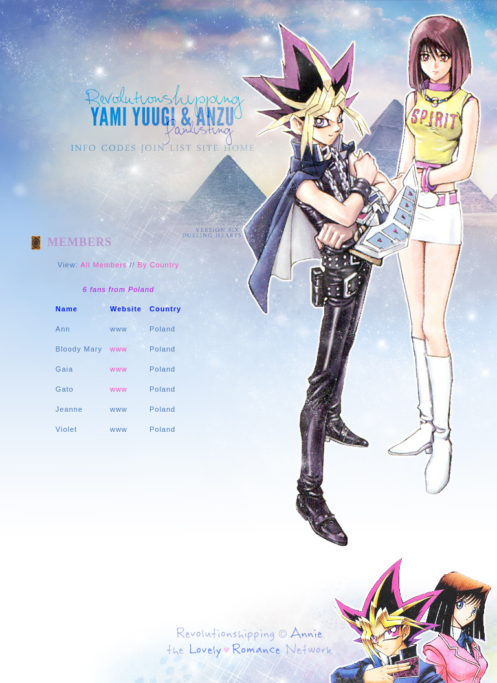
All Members (103, 265)
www (118, 349)
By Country (158, 265)
